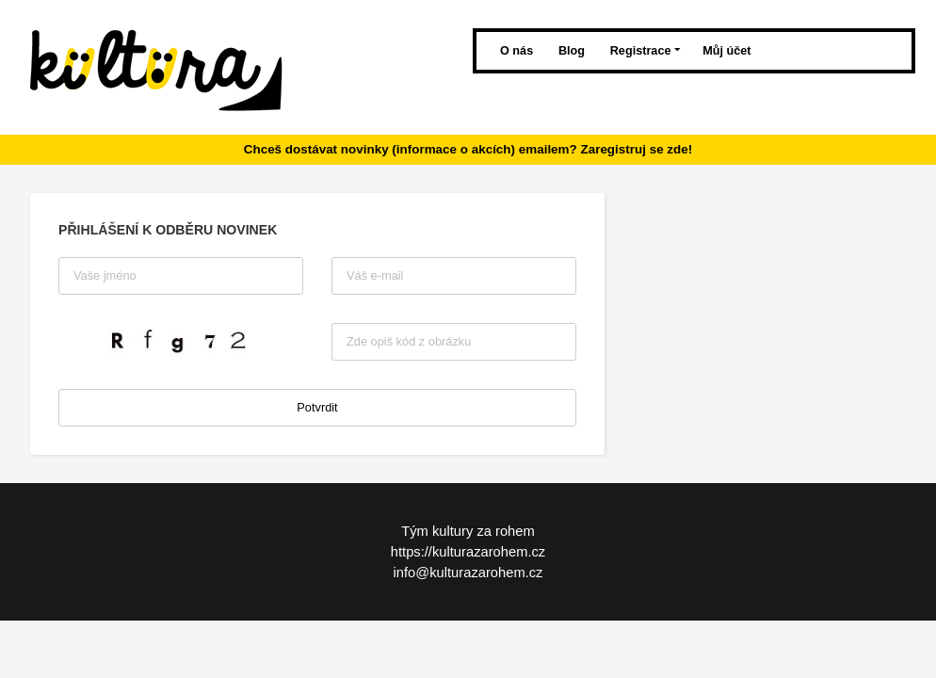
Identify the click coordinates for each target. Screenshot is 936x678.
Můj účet (726, 50)
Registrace (645, 51)
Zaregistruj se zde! (636, 149)
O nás (518, 50)
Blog (573, 50)
